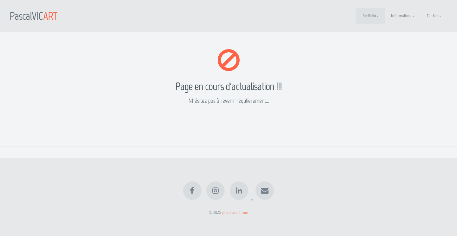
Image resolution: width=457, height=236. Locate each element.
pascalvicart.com (235, 212)
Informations (401, 15)
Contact (432, 15)
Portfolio (369, 15)
